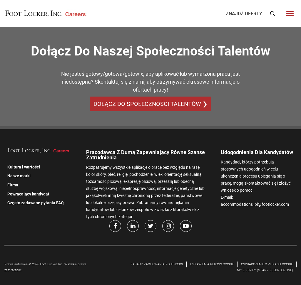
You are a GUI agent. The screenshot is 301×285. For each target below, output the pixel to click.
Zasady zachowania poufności (157, 264)
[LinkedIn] (133, 226)
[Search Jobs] (272, 13)
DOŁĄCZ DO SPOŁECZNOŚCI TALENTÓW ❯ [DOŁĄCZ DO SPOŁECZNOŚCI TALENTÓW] (150, 103)
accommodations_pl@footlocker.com (255, 204)
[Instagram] (168, 226)
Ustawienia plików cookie (212, 264)
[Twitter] (150, 226)
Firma (12, 185)
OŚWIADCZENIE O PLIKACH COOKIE (267, 264)
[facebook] (115, 226)
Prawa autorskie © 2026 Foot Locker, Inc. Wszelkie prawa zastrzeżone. (45, 267)
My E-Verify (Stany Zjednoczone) (265, 270)
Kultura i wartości (23, 167)
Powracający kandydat (28, 194)
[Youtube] (186, 226)
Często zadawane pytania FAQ (35, 202)
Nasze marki (19, 175)
